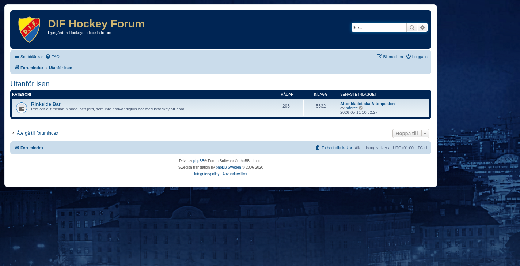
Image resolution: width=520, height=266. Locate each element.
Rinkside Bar (46, 104)
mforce (352, 108)
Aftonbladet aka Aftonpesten (367, 103)
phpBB (198, 161)
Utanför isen (30, 84)
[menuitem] (52, 56)
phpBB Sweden (228, 167)
